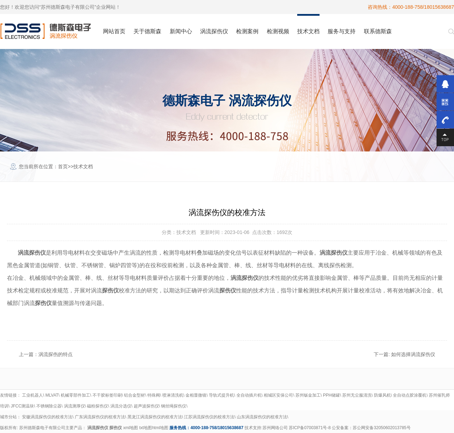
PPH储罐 (331, 395)
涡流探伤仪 (97, 427)
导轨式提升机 (221, 395)
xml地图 (130, 427)
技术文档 (83, 166)
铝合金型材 (134, 395)
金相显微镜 (195, 395)
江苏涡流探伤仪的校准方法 (209, 416)
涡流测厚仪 (74, 406)
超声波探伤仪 (146, 406)
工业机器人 (32, 395)
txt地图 (145, 427)
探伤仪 (115, 427)
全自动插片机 (249, 395)
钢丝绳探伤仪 (173, 406)
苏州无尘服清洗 (357, 395)
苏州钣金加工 (308, 395)
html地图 (160, 427)
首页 (63, 166)
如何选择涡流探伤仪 (413, 354)
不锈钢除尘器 (48, 406)
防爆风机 (382, 395)
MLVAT (51, 395)
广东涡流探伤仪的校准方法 (100, 416)
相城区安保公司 (278, 395)
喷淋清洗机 (172, 395)
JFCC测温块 (22, 406)
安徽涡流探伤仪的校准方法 (47, 416)
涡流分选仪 (120, 406)
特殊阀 (153, 395)
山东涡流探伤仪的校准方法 (262, 416)
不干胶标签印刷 (107, 395)
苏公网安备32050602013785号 (381, 427)
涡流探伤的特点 (55, 354)
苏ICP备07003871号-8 (310, 427)
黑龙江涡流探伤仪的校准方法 (154, 416)
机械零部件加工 (75, 395)
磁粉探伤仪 (97, 406)
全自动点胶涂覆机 (409, 395)
